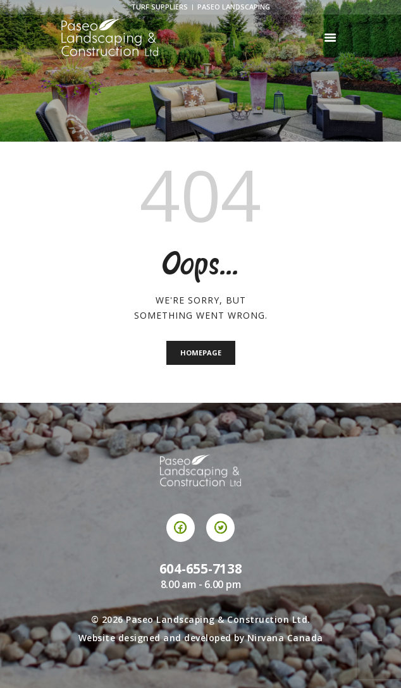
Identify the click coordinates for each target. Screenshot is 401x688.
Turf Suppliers (159, 6)
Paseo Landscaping (233, 6)
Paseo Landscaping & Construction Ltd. (218, 619)
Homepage (200, 352)
